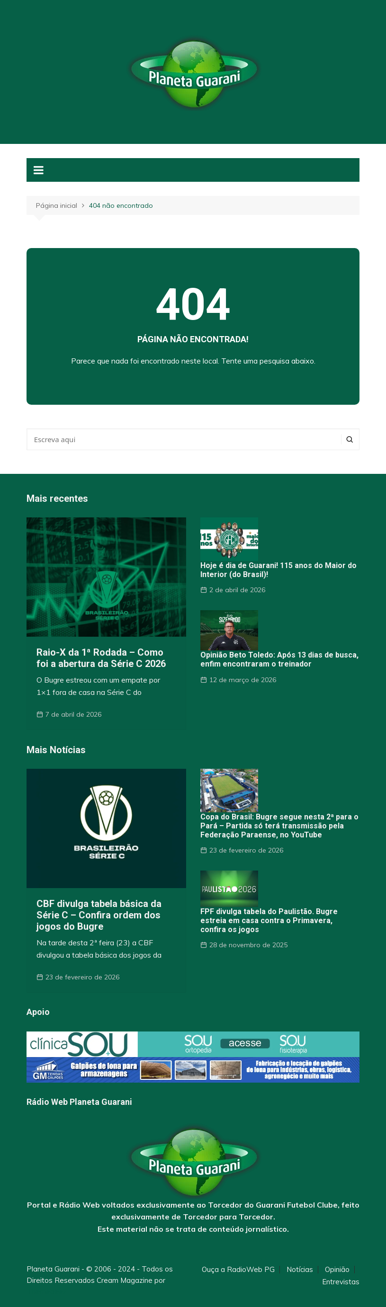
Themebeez (47, 1291)
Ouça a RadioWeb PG (238, 1269)
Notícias (300, 1269)
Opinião (337, 1269)
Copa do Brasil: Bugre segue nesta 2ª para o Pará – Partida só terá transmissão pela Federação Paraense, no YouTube (279, 825)
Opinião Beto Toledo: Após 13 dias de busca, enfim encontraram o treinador (279, 659)
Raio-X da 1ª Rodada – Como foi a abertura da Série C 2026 (101, 658)
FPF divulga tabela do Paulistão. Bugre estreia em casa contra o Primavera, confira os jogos (269, 920)
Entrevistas (340, 1282)
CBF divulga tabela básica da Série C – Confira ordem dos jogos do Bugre (99, 915)
